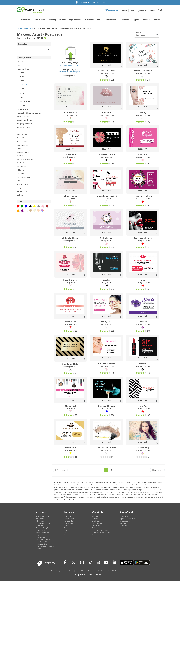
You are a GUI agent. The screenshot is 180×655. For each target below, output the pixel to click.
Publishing (20, 170)
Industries (146, 20)
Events (19, 131)
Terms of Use (68, 571)
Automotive (21, 62)
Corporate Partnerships (100, 530)
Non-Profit (20, 163)
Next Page (157, 470)
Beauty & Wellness (23, 69)
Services (157, 20)
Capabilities (96, 521)
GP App (66, 526)
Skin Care (23, 93)
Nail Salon (23, 89)
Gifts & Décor (124, 20)
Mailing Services (41, 544)
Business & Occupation (24, 106)
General (19, 149)
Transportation (22, 188)
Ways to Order (41, 535)
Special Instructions (42, 532)
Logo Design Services (43, 539)
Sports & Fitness (22, 184)
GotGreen (95, 528)
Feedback (123, 523)
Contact (132, 10)
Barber (22, 72)
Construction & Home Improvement (29, 113)
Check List (39, 526)
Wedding (20, 195)
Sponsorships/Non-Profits (101, 532)
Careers (94, 535)
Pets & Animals (22, 166)
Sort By (138, 32)
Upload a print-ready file (70, 65)
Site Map (67, 528)
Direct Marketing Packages (45, 546)
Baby (18, 65)
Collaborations (125, 521)
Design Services (41, 537)
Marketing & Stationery (57, 20)
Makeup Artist (25, 85)
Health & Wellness (23, 152)
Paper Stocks (68, 521)
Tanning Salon (25, 101)
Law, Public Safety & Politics (26, 159)
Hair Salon (23, 76)
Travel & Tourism (22, 191)
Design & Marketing (23, 116)
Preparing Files (41, 530)
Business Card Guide (43, 523)
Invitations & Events (92, 20)
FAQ (65, 532)
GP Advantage (96, 526)
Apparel (136, 20)
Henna (22, 81)
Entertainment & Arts (24, 127)
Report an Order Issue (127, 519)
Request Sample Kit (42, 516)
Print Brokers (68, 523)
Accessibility (124, 516)
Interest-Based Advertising (85, 571)
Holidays (19, 156)
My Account (40, 519)
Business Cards (39, 20)
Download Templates (43, 528)
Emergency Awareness (24, 124)
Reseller (124, 10)
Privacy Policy (55, 571)
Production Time (69, 519)
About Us (95, 516)
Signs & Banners (75, 20)
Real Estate (20, 174)
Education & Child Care (24, 120)
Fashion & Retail (22, 134)
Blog (65, 530)
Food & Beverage (22, 145)
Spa (21, 97)
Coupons (39, 549)
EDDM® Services (41, 542)
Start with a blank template (70, 72)
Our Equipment (97, 523)
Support (67, 535)
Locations (95, 519)
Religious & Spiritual (23, 177)
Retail (18, 181)
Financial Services (22, 138)
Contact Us (123, 526)
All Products (25, 20)
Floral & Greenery (22, 141)
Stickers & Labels (110, 20)
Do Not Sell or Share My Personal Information (113, 571)
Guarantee (67, 516)
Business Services (22, 109)
